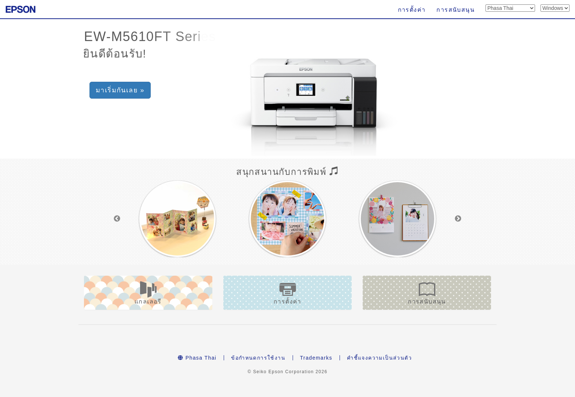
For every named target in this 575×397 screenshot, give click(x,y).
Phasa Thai (197, 358)
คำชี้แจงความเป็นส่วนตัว (379, 358)
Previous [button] (117, 219)
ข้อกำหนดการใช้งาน (258, 358)
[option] (177, 218)
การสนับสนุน (455, 10)
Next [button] (458, 219)
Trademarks (316, 358)
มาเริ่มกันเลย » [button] (120, 90)
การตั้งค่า (412, 10)
